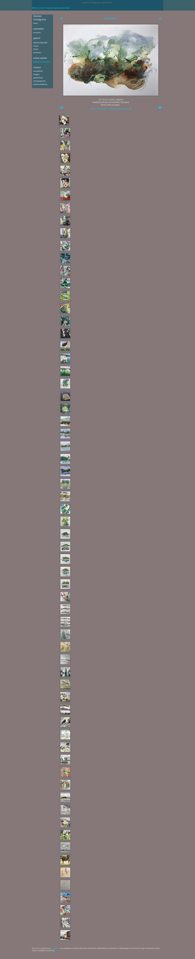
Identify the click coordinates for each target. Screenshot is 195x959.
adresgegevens (39, 81)
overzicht (37, 33)
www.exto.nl (55, 948)
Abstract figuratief (40, 43)
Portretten (37, 52)
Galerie (36, 38)
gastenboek (38, 78)
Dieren (35, 49)
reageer (36, 74)
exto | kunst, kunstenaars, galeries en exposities (39, 2)
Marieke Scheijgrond (91, 3)
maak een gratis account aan (58, 8)
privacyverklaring (40, 84)
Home (35, 23)
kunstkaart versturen (41, 62)
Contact (37, 67)
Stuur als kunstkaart (110, 109)
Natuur (35, 46)
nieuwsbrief (38, 71)
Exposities (38, 28)
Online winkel (40, 58)
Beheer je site (37, 8)
